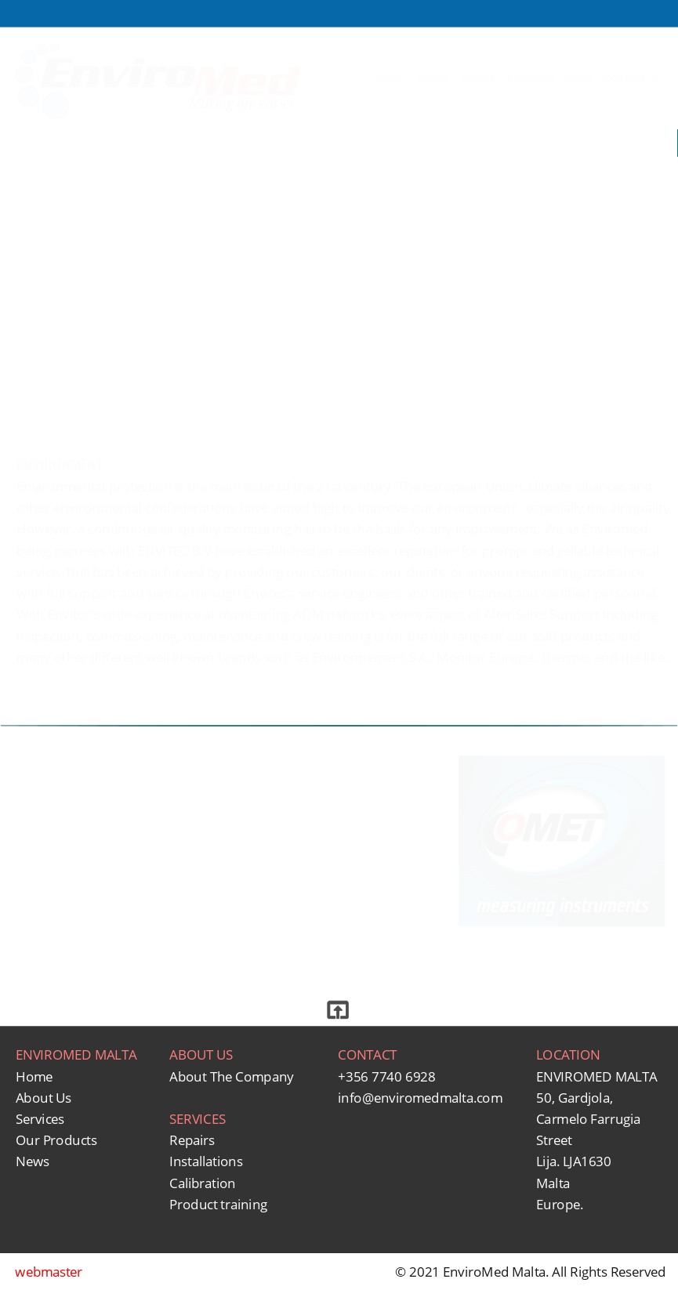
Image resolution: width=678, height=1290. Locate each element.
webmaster (48, 1272)
